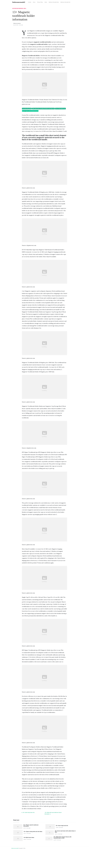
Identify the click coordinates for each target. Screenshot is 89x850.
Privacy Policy (40, 2)
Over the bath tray (60, 108)
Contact (29, 2)
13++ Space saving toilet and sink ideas (33, 831)
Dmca (34, 2)
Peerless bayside (26, 108)
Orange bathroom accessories (30, 111)
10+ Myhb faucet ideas (29, 837)
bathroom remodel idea (54, 2)
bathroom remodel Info (65, 2)
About (46, 2)
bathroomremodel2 (15, 848)
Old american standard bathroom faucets (43, 108)
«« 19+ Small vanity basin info (27, 812)
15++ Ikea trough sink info (62, 825)
